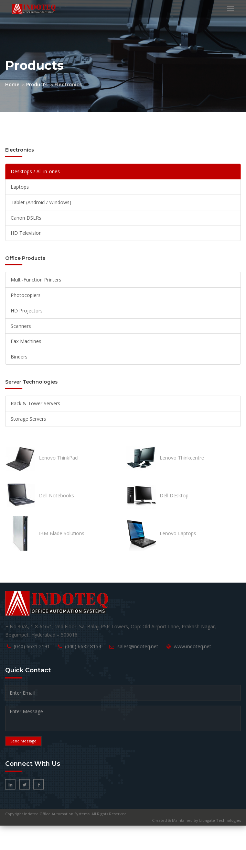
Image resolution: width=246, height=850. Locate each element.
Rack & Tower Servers (35, 403)
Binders (19, 356)
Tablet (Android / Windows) (41, 202)
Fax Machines (26, 341)
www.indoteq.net (192, 646)
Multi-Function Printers (36, 279)
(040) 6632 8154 (83, 646)
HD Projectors (27, 310)
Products (36, 84)
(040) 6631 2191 (32, 646)
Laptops (20, 187)
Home (12, 84)
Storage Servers (28, 419)
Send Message (23, 740)
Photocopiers (26, 295)
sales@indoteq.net (137, 646)
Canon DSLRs (26, 217)
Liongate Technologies (220, 820)
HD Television (26, 233)
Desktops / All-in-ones (35, 171)
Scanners (21, 326)
